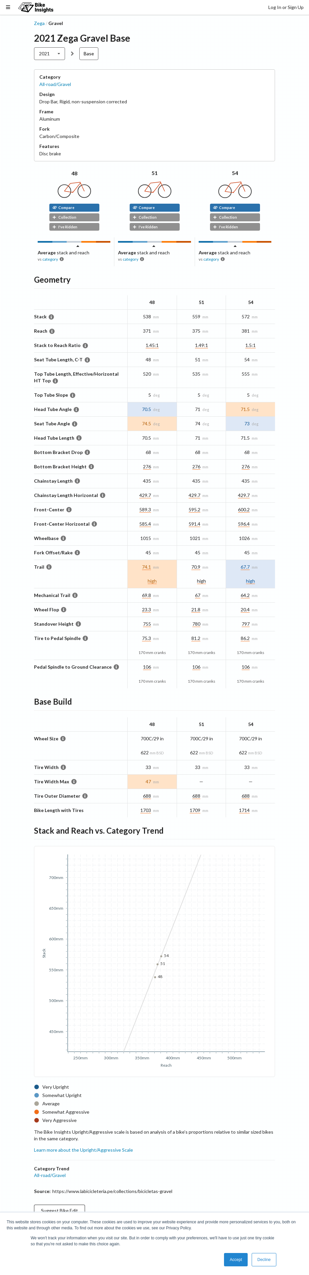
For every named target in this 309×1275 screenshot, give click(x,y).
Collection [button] (64, 217)
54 (235, 173)
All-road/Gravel (55, 84)
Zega (39, 23)
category (50, 259)
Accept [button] (236, 1259)
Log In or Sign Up (286, 7)
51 (155, 173)
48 (74, 173)
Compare (63, 207)
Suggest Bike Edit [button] (59, 1210)
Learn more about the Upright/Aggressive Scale (83, 1150)
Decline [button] (264, 1259)
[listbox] (49, 53)
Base (89, 53)
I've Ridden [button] (64, 227)
